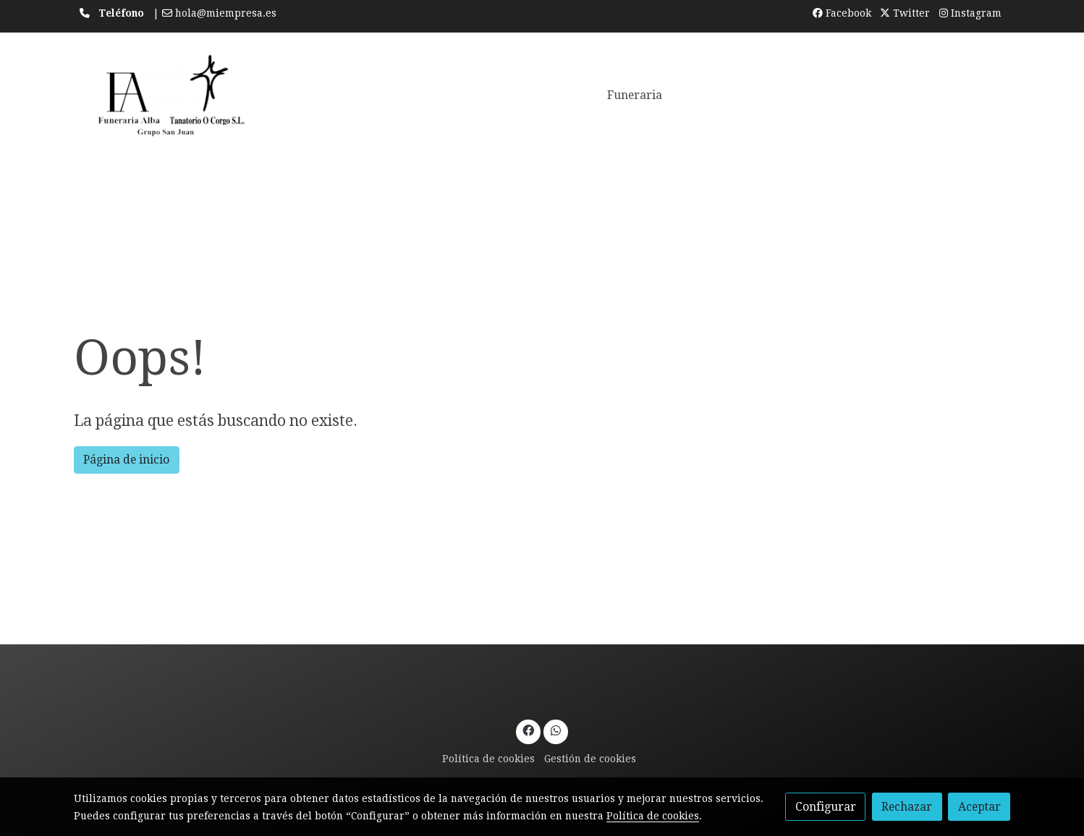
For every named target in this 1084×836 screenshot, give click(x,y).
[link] (166, 95)
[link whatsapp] (555, 729)
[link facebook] (529, 729)
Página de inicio (126, 459)
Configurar (825, 807)
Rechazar (906, 807)
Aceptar (979, 807)
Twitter (905, 13)
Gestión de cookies (590, 758)
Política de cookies (488, 758)
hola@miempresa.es (225, 13)
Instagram (970, 13)
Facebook (842, 13)
